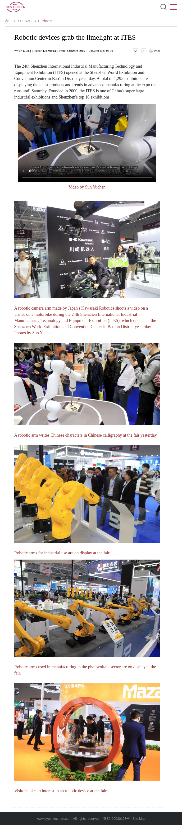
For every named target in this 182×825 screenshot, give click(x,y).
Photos (47, 21)
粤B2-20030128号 (116, 818)
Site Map (139, 818)
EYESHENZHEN (23, 21)
